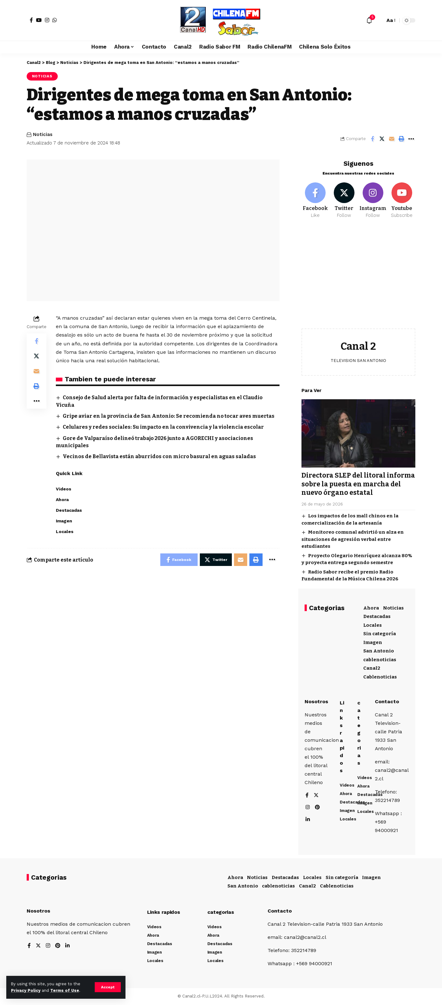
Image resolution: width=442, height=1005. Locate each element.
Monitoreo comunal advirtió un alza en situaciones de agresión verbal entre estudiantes (352, 538)
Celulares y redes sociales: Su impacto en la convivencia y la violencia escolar (163, 427)
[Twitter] (344, 200)
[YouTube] (39, 20)
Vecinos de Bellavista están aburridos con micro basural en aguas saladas (159, 456)
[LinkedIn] (308, 820)
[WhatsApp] (54, 20)
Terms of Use (64, 990)
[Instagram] (47, 20)
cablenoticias (379, 659)
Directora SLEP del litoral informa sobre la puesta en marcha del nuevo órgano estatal (358, 483)
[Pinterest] (317, 808)
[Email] (391, 139)
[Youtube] (401, 200)
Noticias (42, 76)
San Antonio (378, 650)
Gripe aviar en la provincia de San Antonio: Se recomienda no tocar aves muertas (168, 416)
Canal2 (371, 667)
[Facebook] (31, 20)
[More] (411, 139)
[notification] (369, 20)
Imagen (372, 642)
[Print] (401, 139)
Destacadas (377, 616)
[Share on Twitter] (382, 139)
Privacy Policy (25, 990)
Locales (372, 624)
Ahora (371, 607)
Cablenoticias (380, 676)
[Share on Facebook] (372, 139)
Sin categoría (379, 633)
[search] (378, 20)
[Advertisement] (358, 278)
